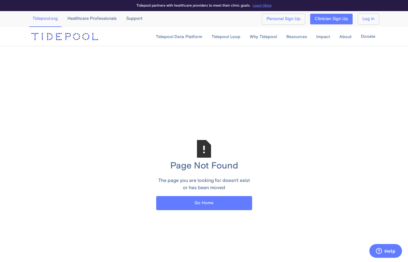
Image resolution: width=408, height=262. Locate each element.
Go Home (204, 203)
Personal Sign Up (283, 19)
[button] (179, 36)
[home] (64, 37)
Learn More (262, 5)
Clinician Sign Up (331, 19)
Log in (368, 19)
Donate (368, 36)
